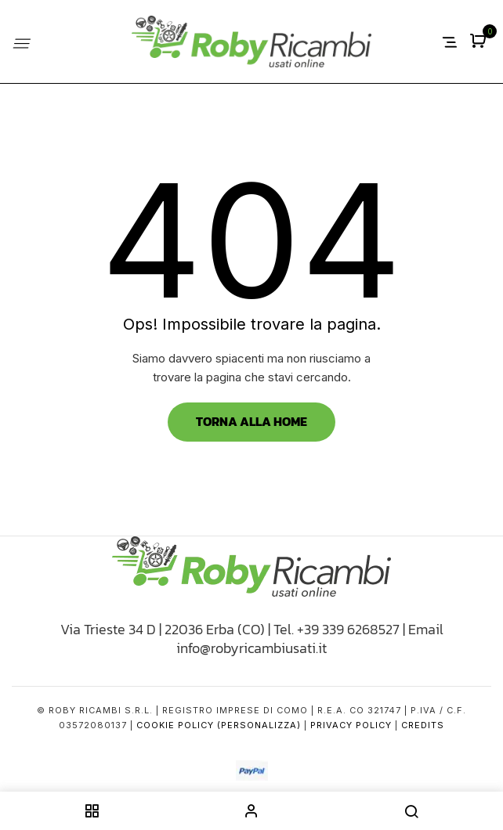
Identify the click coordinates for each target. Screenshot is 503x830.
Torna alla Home (251, 421)
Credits (422, 725)
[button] (480, 41)
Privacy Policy (351, 725)
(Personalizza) (259, 725)
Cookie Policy (175, 725)
